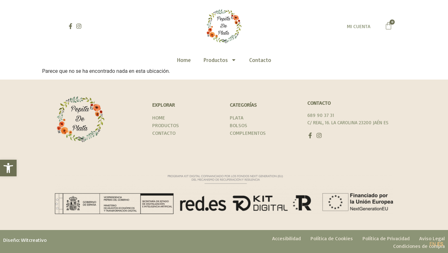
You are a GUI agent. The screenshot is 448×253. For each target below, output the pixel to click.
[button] (8, 168)
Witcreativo (34, 240)
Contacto (260, 60)
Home (184, 60)
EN (432, 244)
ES (440, 244)
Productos (220, 60)
